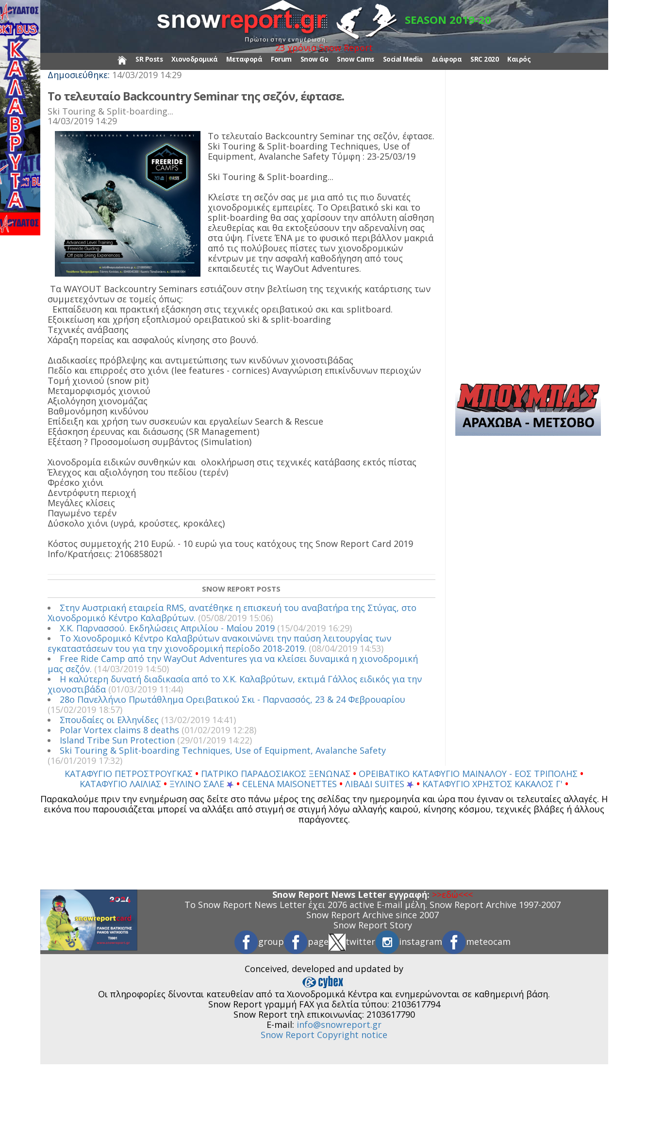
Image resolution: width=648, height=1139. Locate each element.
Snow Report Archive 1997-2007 (495, 904)
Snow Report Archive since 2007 (372, 915)
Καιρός (519, 59)
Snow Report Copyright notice (324, 1034)
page (306, 941)
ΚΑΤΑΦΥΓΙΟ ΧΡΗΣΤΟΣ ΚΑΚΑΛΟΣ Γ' (493, 784)
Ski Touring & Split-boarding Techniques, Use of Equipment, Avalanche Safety (223, 750)
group (259, 941)
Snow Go (314, 59)
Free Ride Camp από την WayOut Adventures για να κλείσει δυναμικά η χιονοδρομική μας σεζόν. (233, 664)
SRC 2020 (484, 59)
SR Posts (149, 59)
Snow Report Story (372, 925)
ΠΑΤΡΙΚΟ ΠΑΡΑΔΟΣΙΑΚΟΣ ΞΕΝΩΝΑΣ (277, 773)
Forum (281, 59)
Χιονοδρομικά (194, 59)
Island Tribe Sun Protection (117, 740)
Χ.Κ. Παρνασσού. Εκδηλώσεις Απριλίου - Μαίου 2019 (167, 628)
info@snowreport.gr (339, 1024)
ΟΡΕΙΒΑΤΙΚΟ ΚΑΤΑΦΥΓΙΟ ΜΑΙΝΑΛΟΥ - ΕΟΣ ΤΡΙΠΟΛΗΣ (469, 773)
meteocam (476, 941)
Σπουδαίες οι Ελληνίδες (109, 720)
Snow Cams (355, 59)
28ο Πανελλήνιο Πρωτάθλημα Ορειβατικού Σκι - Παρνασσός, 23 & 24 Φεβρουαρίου (232, 699)
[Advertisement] (528, 230)
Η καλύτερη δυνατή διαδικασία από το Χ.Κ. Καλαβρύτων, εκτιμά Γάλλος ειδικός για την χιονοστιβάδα (235, 684)
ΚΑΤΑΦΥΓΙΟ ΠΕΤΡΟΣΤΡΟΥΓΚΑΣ (130, 773)
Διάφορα (447, 59)
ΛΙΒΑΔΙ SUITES (379, 784)
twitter (352, 941)
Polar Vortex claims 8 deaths (119, 730)
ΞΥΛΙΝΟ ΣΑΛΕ (201, 784)
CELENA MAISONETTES (290, 784)
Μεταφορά (244, 59)
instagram (408, 941)
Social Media (403, 59)
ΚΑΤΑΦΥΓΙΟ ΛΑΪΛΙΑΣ (122, 784)
